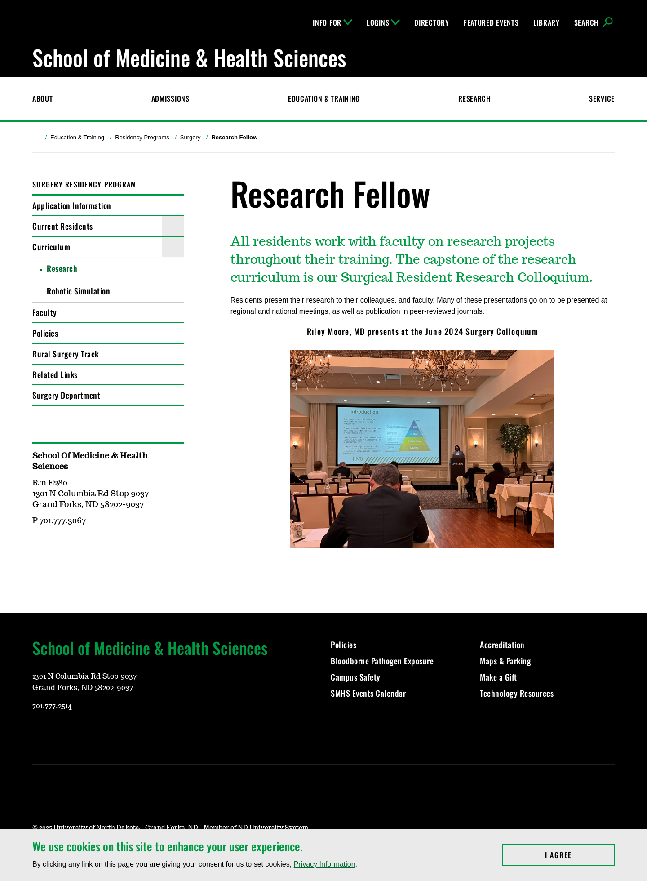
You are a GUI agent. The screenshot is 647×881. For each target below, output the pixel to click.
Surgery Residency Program (84, 184)
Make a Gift (498, 677)
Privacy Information (324, 864)
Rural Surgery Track (65, 354)
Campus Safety (356, 677)
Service (602, 98)
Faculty (44, 312)
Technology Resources (517, 693)
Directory (431, 22)
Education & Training (324, 98)
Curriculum (51, 247)
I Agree (580, 855)
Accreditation (502, 644)
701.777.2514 (52, 706)
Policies (45, 333)
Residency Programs (142, 137)
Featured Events (491, 22)
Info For (332, 22)
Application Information (71, 205)
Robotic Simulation (78, 291)
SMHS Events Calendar (368, 693)
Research (474, 98)
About (42, 98)
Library (546, 22)
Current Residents (62, 226)
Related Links (55, 374)
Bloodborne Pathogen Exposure (382, 661)
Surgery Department (66, 395)
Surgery (190, 137)
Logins (383, 22)
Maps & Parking (505, 661)
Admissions (170, 98)
